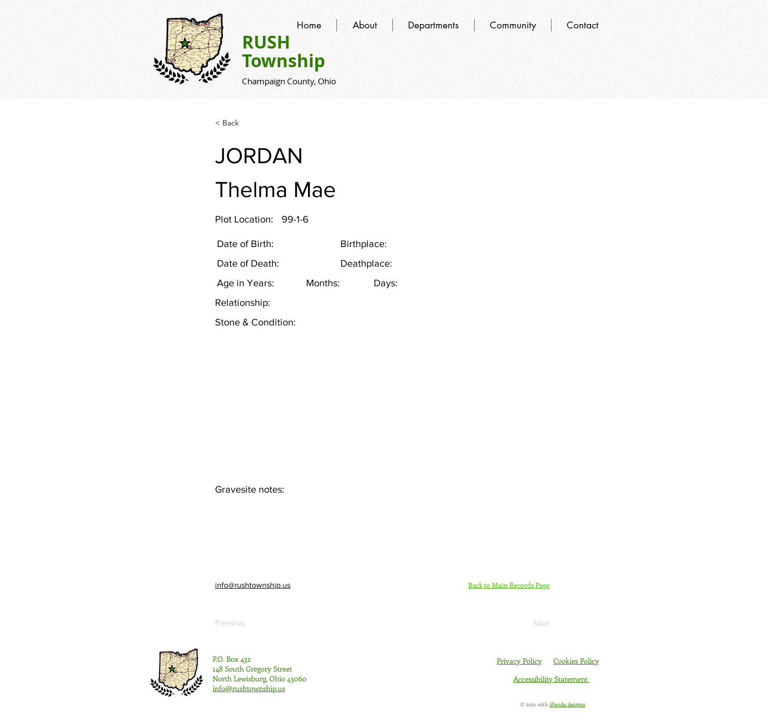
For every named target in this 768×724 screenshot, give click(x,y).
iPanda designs (567, 704)
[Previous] (247, 623)
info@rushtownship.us (252, 585)
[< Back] (247, 123)
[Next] (525, 623)
